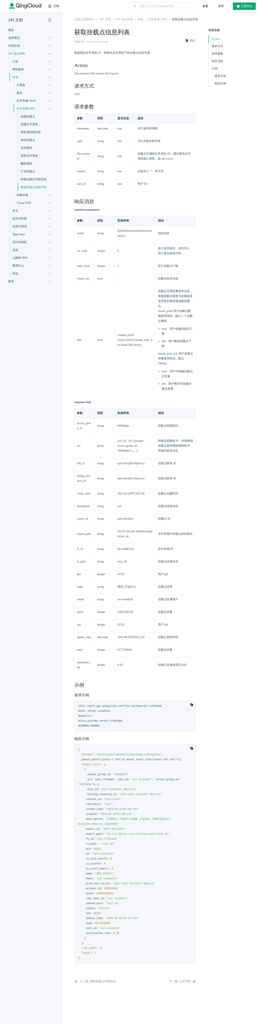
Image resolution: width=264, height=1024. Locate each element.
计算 (15, 61)
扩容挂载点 (28, 171)
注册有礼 (244, 6)
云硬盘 (20, 85)
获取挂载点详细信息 (34, 179)
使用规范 (14, 37)
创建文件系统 (29, 124)
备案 (205, 6)
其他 (15, 273)
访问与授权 (19, 242)
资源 (15, 250)
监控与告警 (19, 218)
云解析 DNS (20, 257)
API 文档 (15, 20)
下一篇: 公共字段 (182, 981)
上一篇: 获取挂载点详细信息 (95, 981)
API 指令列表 (16, 53)
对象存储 (22, 195)
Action (215, 38)
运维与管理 (19, 226)
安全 (15, 210)
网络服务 (18, 69)
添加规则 (26, 147)
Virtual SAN (23, 202)
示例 (214, 68)
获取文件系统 (29, 155)
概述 (11, 30)
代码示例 (14, 45)
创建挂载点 (28, 116)
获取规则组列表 (31, 132)
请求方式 (217, 46)
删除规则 (26, 163)
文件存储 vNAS (26, 100)
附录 (11, 281)
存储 (15, 77)
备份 (19, 92)
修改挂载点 (28, 140)
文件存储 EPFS (25, 108)
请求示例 (220, 76)
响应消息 (217, 61)
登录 (220, 6)
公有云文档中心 (84, 19)
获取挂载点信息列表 (34, 187)
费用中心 (18, 265)
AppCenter (18, 234)
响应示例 (220, 83)
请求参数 (217, 53)
